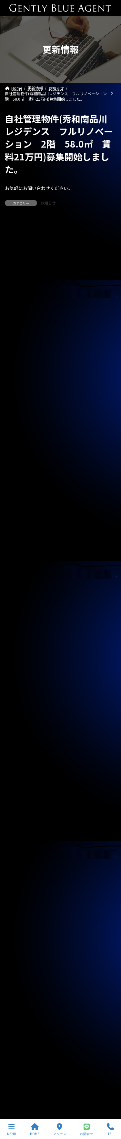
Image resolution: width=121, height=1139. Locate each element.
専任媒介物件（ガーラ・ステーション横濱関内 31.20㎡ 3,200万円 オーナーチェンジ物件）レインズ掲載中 (60, 269)
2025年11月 (19, 678)
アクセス (59, 1129)
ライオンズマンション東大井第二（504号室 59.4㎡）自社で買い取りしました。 (59, 481)
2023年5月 (18, 1026)
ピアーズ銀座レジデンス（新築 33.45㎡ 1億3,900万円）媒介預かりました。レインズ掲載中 (60, 452)
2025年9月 (18, 701)
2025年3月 (18, 771)
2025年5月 (18, 747)
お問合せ (86, 1129)
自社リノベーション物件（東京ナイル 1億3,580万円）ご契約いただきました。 (57, 423)
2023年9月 (18, 980)
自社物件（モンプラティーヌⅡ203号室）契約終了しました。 (60, 365)
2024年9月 (18, 840)
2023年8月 (18, 991)
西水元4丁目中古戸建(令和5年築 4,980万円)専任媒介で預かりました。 (60, 509)
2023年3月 (18, 1050)
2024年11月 (19, 817)
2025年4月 (18, 759)
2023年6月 (18, 1014)
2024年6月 (18, 875)
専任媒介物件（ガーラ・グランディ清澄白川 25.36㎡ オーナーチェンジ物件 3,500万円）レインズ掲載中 (62, 304)
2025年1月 (18, 794)
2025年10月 (19, 689)
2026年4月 (18, 620)
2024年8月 (18, 852)
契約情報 (16, 591)
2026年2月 (18, 643)
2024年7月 (18, 864)
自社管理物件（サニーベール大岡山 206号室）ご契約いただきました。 (58, 394)
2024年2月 (18, 922)
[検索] (108, 227)
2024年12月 (19, 806)
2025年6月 (18, 736)
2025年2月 (18, 782)
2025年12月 (19, 666)
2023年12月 (19, 945)
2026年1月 (18, 654)
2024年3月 (18, 910)
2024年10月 (19, 829)
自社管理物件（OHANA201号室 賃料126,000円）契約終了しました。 (59, 336)
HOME (34, 1129)
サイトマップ (16, 1091)
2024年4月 (18, 898)
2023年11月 (19, 957)
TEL (110, 1129)
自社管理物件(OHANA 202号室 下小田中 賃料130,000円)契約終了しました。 (56, 538)
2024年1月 (18, 933)
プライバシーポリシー (24, 1079)
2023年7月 (18, 1003)
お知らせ (48, 202)
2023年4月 (18, 1038)
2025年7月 (18, 724)
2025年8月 (18, 713)
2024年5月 (18, 887)
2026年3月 (18, 631)
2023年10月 (19, 968)
